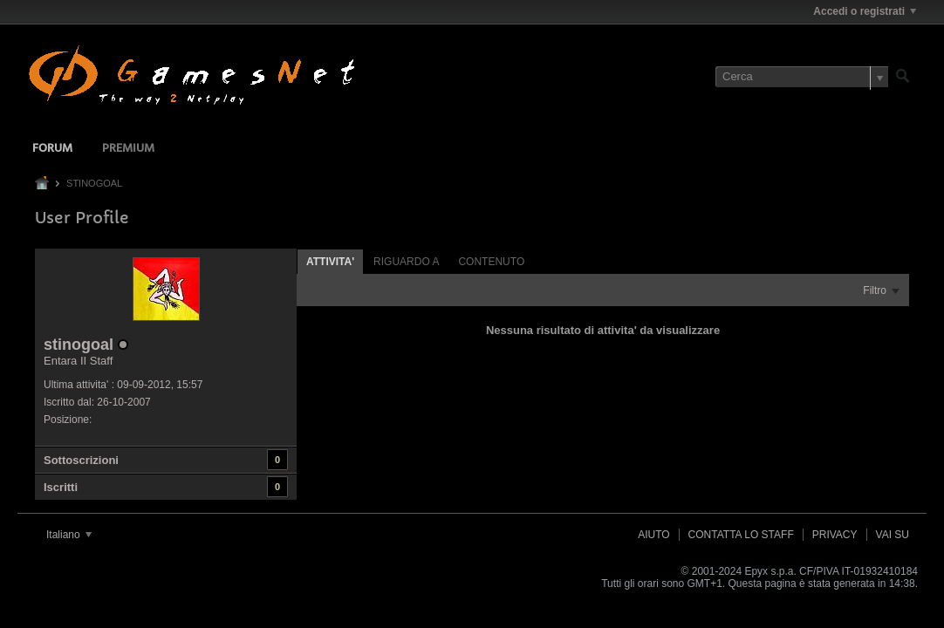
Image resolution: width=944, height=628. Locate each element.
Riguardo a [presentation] (406, 262)
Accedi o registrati (864, 11)
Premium (128, 149)
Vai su (892, 535)
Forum (52, 149)
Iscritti (61, 487)
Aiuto (653, 535)
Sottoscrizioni (81, 460)
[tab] (330, 261)
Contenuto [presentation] (491, 262)
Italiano (69, 535)
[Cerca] (801, 76)
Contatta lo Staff (741, 535)
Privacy (835, 535)
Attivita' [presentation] (330, 262)
